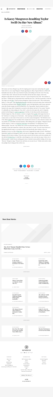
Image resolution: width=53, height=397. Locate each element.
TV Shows (36, 180)
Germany (44, 370)
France (44, 372)
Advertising (9, 372)
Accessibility (26, 375)
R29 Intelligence (9, 375)
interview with (22, 133)
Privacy (26, 372)
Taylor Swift (30, 180)
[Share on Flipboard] (28, 176)
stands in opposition (19, 122)
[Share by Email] (30, 31)
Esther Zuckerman (26, 25)
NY (11, 147)
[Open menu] (1, 8)
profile (35, 124)
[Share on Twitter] (24, 176)
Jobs (9, 370)
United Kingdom (44, 369)
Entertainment (22, 180)
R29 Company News (26, 369)
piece (13, 110)
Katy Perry (19, 141)
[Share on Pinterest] (26, 31)
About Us (9, 369)
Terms (26, 370)
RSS (26, 378)
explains (10, 130)
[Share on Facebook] (22, 31)
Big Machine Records (21, 112)
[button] (46, 10)
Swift (9, 143)
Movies (15, 180)
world (47, 99)
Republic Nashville (21, 114)
